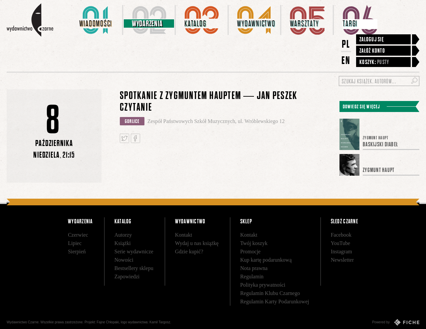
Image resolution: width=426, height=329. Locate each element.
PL (346, 44)
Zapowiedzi (127, 276)
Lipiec (75, 243)
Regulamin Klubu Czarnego (270, 293)
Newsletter (342, 260)
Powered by (395, 322)
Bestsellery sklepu (133, 268)
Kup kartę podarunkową (266, 260)
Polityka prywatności (263, 285)
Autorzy (123, 235)
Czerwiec (78, 235)
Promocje (250, 251)
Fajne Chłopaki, (108, 322)
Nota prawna (254, 268)
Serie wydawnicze (133, 251)
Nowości (123, 260)
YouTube (340, 243)
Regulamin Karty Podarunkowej (274, 301)
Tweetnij (124, 138)
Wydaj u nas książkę (197, 243)
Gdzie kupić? (189, 251)
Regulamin (252, 276)
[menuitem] (97, 20)
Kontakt (183, 235)
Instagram (341, 251)
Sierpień (77, 251)
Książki (122, 243)
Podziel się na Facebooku (135, 138)
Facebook (341, 235)
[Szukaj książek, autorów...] (379, 81)
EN (346, 60)
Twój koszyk (254, 243)
